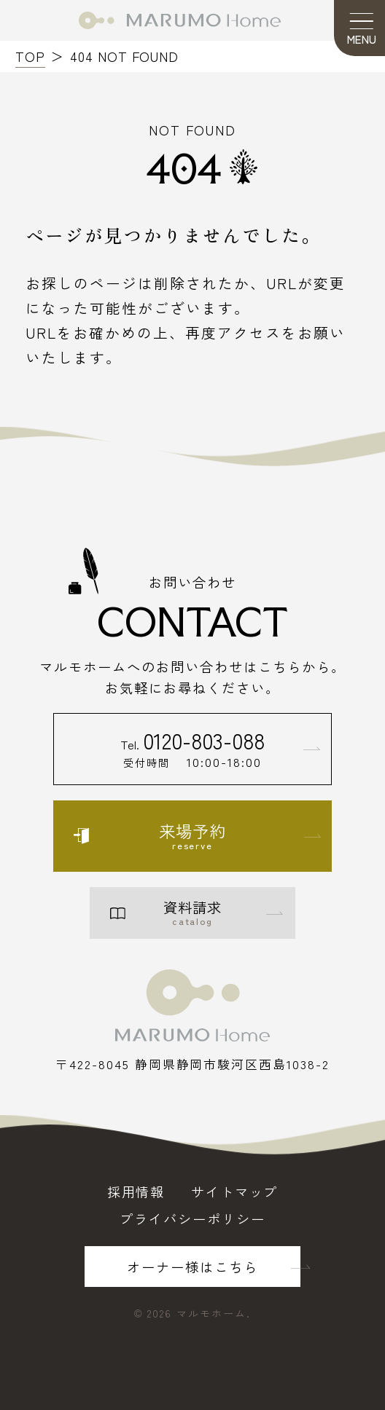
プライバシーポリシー (192, 1218)
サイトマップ (235, 1191)
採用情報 (136, 1191)
